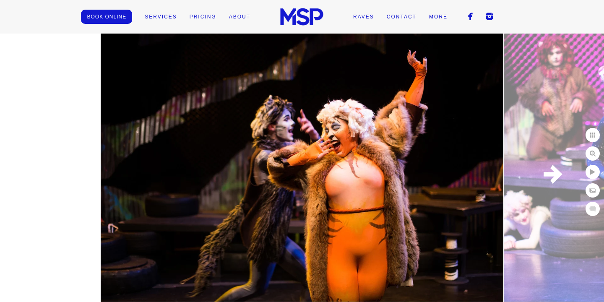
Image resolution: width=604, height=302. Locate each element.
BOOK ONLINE (106, 17)
